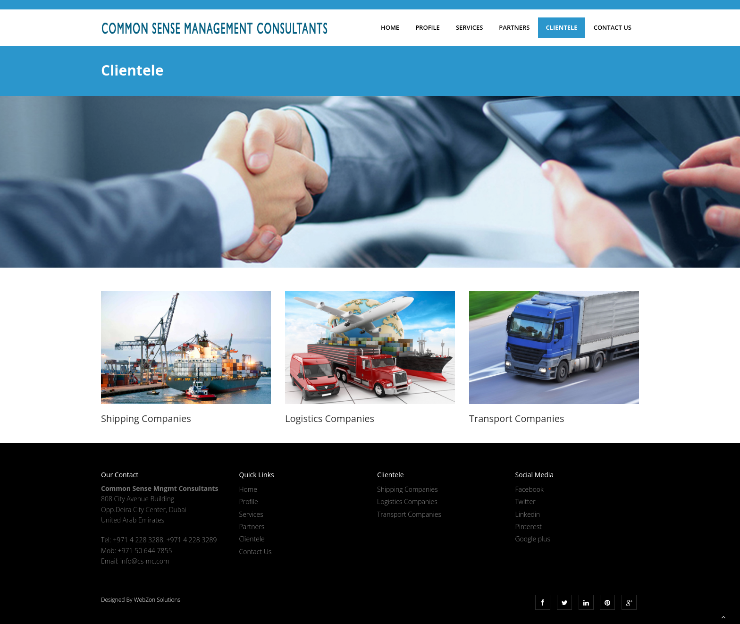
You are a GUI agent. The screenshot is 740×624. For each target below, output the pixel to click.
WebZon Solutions (157, 600)
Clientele (561, 27)
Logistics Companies (407, 501)
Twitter (525, 501)
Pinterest (528, 526)
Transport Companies (409, 514)
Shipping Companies (407, 489)
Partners (514, 27)
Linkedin (527, 514)
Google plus (533, 538)
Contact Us (612, 27)
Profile (427, 27)
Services (469, 27)
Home (390, 27)
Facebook (529, 489)
